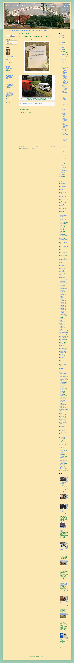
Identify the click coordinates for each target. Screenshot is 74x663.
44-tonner (62, 184)
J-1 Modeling (63, 312)
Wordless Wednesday (33, 105)
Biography (62, 202)
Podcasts (62, 392)
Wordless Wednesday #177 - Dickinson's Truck (64, 154)
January (63, 170)
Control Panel (63, 222)
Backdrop (62, 195)
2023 (62, 40)
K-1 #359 (62, 323)
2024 (62, 39)
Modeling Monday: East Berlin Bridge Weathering (65, 82)
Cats (61, 211)
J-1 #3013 (62, 303)
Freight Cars (62, 271)
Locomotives (62, 346)
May (63, 163)
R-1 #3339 (62, 404)
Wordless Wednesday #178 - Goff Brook (64, 120)
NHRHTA (62, 368)
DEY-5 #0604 (63, 255)
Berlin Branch (63, 199)
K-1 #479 (62, 329)
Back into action (9, 101)
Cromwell (62, 223)
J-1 (61, 299)
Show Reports (63, 430)
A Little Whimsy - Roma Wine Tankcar (65, 107)
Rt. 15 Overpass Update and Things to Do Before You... (65, 103)
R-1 (61, 403)
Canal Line (62, 210)
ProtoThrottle (63, 400)
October (63, 56)
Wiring (61, 464)
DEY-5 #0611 (63, 259)
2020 (62, 46)
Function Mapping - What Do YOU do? (64, 115)
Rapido (61, 411)
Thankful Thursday (25, 105)
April (63, 165)
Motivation (62, 358)
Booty (61, 207)
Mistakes (62, 354)
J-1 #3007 (62, 300)
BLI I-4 (61, 204)
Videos (61, 454)
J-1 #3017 (62, 308)
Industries (62, 294)
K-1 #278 (62, 318)
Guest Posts (62, 284)
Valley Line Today (63, 452)
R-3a (61, 406)
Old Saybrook (63, 376)
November (64, 54)
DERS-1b (62, 234)
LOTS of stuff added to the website (65, 92)
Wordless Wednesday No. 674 (9, 68)
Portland (62, 394)
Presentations (63, 395)
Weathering (62, 457)
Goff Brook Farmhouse (62, 282)
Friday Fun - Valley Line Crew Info (64, 110)
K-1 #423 (62, 326)
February (64, 168)
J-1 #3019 (62, 309)
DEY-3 (61, 250)
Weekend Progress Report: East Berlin (65, 64)
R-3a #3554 (62, 407)
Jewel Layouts (63, 315)
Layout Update (63, 339)
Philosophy (62, 386)
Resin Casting (63, 416)
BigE (61, 201)
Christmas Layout (63, 219)
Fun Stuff (62, 273)
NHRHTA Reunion (63, 370)
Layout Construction (62, 334)
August (63, 59)
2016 (62, 172)
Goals (61, 277)
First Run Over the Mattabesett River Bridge (64, 72)
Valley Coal (62, 450)
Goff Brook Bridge (63, 279)
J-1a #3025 (62, 314)
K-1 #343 (62, 320)
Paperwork (62, 385)
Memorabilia (62, 348)
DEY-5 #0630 (63, 261)
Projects (62, 397)
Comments (9, 43)
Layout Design (63, 336)
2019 (62, 47)
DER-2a (62, 231)
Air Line (61, 187)
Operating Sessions (64, 379)
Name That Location (62, 362)
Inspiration (62, 297)
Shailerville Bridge (63, 427)
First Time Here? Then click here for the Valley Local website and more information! (26, 30)
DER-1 (61, 229)
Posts (8, 41)
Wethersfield (62, 460)
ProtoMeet (62, 398)
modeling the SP (9, 84)
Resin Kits (62, 417)
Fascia (61, 270)
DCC (61, 225)
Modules (62, 357)
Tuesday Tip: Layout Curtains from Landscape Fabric (65, 125)
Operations (62, 382)
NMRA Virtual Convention (63, 373)
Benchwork (62, 198)
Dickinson (62, 264)
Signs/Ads (62, 431)
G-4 (61, 274)
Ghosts (61, 276)
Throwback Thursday (62, 438)
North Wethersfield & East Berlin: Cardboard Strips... (65, 138)
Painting (62, 383)
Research (62, 414)
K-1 (61, 317)
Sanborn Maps (63, 424)
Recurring (62, 413)
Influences (62, 296)
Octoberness (62, 375)
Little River (62, 345)
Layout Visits (62, 340)
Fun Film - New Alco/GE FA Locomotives (65, 133)
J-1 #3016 (62, 306)
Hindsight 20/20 (63, 288)
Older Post (52, 146)
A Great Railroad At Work (65, 130)
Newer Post (21, 146)
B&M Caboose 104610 (63, 193)
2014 (62, 176)
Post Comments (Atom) (29, 148)
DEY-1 (61, 249)
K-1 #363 (62, 324)
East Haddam (63, 267)
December (64, 52)
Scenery (62, 426)
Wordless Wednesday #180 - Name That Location (65, 77)
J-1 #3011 (62, 302)
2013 (62, 178)
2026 (62, 35)
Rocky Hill (62, 420)
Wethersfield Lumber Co (62, 463)
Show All (13, 103)
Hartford (62, 285)
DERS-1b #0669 (63, 235)
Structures (62, 433)
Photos (61, 391)
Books (61, 205)
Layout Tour (62, 337)
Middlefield (62, 349)
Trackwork (62, 446)
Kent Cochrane (63, 330)
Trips (61, 447)
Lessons (62, 342)
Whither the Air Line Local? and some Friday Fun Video (64, 144)
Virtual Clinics (63, 456)
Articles (61, 189)
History (61, 290)
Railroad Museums (64, 409)
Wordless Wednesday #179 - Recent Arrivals (64, 97)
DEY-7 (61, 262)
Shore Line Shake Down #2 (65, 149)
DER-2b (62, 232)
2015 (62, 174)
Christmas (62, 218)
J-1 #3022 (62, 311)
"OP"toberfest (63, 183)
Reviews (62, 419)
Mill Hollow (62, 352)
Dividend (62, 265)
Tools (61, 441)
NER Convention (63, 364)
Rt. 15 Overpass (63, 422)
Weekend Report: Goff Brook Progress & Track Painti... (65, 87)
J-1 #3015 (62, 305)
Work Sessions (63, 470)
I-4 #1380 (62, 291)
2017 (62, 51)
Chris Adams (10, 56)
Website (62, 459)
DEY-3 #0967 (63, 252)
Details (61, 247)
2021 (62, 44)
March (63, 167)
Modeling (62, 355)
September (64, 57)
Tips (61, 440)
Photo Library (63, 388)
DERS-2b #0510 (63, 242)
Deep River (62, 228)
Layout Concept (63, 332)
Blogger (42, 656)
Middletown (62, 351)
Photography (62, 389)
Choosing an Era (63, 213)
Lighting (62, 343)
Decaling (62, 226)
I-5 (60, 293)
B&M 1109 (62, 190)
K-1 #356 (62, 321)
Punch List (62, 401)
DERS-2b (62, 238)
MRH (61, 360)
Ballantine (62, 196)
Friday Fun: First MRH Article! (65, 68)
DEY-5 (61, 253)
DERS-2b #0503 (63, 239)
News (61, 366)
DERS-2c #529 (63, 246)
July (63, 61)
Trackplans (62, 444)
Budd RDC (62, 208)
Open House (62, 378)
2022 (62, 42)
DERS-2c (62, 244)
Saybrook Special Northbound (64, 158)
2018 (62, 49)
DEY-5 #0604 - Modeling (63, 257)
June (63, 162)
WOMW (62, 466)
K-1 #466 (62, 327)
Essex (61, 268)
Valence (62, 449)
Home (37, 146)
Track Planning (63, 443)
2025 (62, 37)
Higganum (62, 287)
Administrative (63, 186)
